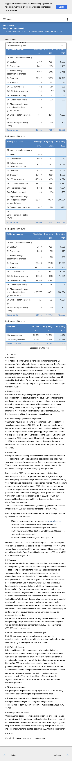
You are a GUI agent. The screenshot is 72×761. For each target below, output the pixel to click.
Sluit (61, 7)
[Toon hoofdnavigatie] (7, 19)
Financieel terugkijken (53, 31)
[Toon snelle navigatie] (67, 19)
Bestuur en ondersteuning (32, 31)
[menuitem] (15, 31)
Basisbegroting (14, 31)
